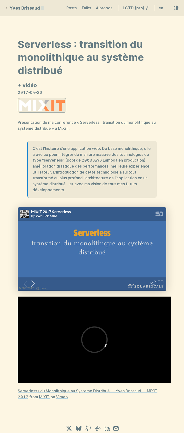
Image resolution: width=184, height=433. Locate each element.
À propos (104, 8)
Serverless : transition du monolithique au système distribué (81, 57)
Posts (71, 8)
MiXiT (44, 397)
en (161, 8)
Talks (86, 8)
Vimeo (62, 397)
